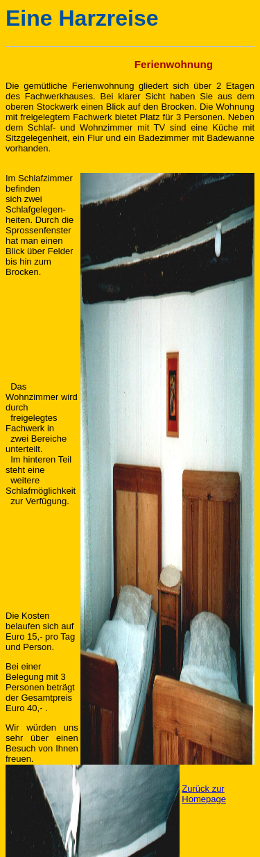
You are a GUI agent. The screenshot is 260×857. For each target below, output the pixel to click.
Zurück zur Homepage (204, 793)
